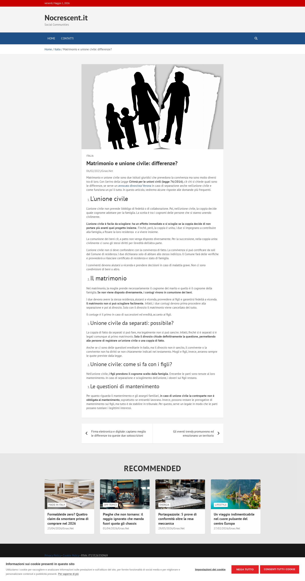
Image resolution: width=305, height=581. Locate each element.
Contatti (67, 38)
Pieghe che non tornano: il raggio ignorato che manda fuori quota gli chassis (123, 519)
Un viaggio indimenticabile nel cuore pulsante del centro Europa (234, 519)
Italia (90, 155)
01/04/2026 (110, 528)
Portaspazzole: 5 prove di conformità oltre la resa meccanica (177, 519)
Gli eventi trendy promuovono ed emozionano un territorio (193, 433)
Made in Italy (57, 504)
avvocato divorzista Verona (134, 186)
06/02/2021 (93, 171)
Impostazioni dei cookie (210, 569)
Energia (164, 504)
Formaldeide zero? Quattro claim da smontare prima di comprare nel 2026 (68, 519)
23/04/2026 (54, 528)
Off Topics (110, 504)
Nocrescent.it (66, 17)
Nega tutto (244, 569)
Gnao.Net (107, 171)
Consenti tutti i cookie (279, 569)
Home (51, 38)
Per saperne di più (68, 573)
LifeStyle (221, 504)
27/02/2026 (221, 528)
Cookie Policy (71, 555)
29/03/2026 (165, 528)
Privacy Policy (53, 555)
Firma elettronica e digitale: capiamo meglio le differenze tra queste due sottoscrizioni (118, 433)
